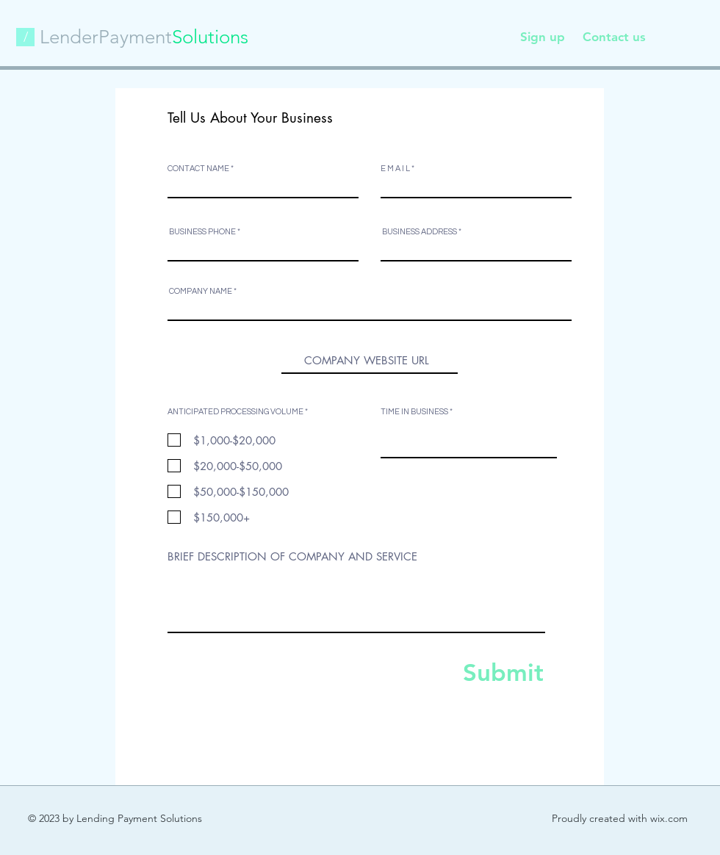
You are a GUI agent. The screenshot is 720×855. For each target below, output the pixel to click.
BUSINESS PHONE (203, 232)
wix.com (669, 818)
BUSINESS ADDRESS (419, 232)
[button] (25, 37)
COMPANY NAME (200, 291)
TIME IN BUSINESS (414, 412)
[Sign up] (542, 37)
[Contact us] (613, 37)
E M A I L (395, 169)
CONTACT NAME (198, 169)
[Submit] (489, 672)
